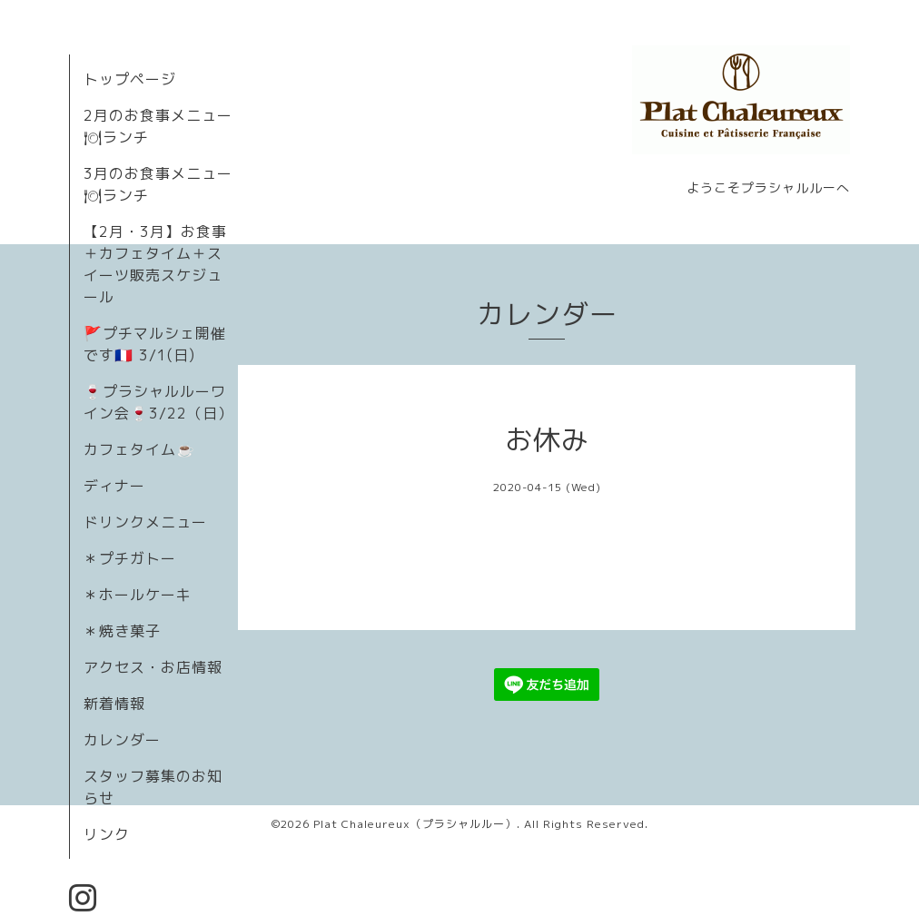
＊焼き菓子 (122, 631)
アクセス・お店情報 (153, 667)
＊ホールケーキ (138, 595)
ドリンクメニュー (145, 522)
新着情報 (114, 704)
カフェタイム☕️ (139, 449)
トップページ (130, 79)
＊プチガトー (130, 558)
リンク (107, 834)
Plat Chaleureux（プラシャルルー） (415, 824)
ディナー (114, 486)
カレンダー (122, 740)
